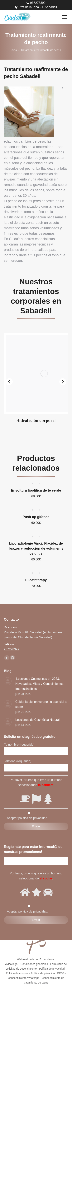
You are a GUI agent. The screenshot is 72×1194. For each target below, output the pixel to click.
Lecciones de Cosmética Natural (37, 705)
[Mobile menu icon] (64, 17)
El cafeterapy (36, 566)
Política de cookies (17, 959)
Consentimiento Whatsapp (23, 964)
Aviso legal (11, 950)
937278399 (36, 3)
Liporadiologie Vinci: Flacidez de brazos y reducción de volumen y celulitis (36, 534)
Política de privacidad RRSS (48, 959)
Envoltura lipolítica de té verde (36, 476)
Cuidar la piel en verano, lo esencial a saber (41, 690)
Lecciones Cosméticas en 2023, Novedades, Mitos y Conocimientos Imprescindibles (39, 670)
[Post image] (8, 667)
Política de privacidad (52, 954)
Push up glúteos (35, 503)
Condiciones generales (34, 950)
